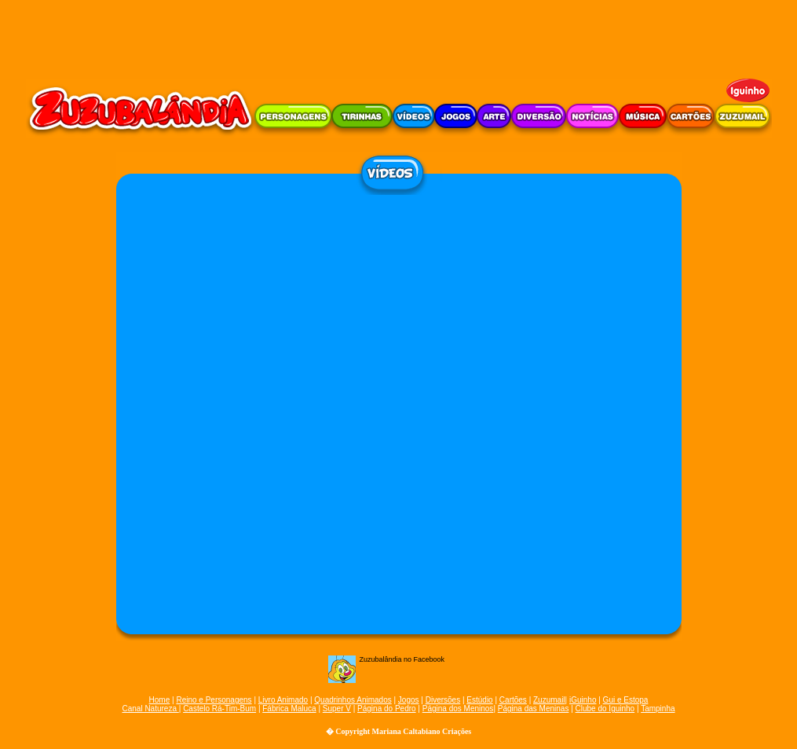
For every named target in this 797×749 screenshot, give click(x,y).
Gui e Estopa (626, 700)
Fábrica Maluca (289, 708)
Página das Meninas (533, 708)
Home (159, 700)
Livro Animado (283, 700)
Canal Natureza (150, 708)
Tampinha (658, 708)
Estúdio (479, 700)
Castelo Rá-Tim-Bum (219, 708)
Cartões (513, 700)
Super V (337, 708)
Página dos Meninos (458, 708)
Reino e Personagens (213, 700)
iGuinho (582, 700)
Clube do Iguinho (605, 708)
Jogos (408, 700)
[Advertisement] (399, 35)
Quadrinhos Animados (352, 700)
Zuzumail (549, 700)
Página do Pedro (386, 708)
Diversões (443, 700)
